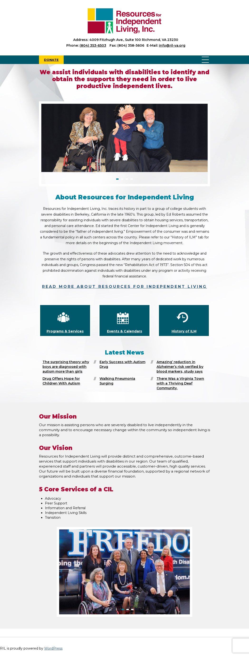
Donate (51, 60)
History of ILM (184, 331)
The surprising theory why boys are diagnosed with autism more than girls (66, 367)
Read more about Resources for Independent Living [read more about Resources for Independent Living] (124, 286)
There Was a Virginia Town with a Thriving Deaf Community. (180, 383)
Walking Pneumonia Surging (117, 380)
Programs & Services (65, 331)
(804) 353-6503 (93, 45)
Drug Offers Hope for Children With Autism (61, 380)
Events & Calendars (124, 331)
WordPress (53, 648)
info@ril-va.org (172, 45)
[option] (124, 138)
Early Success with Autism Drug (122, 364)
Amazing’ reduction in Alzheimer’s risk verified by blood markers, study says (180, 367)
